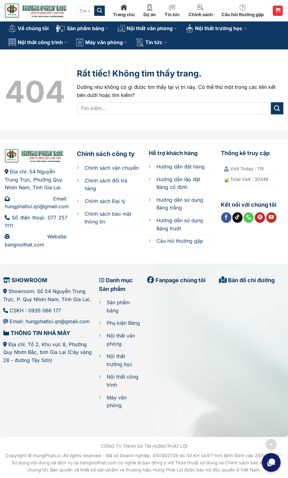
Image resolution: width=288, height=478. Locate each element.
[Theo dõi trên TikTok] (237, 217)
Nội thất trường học (216, 28)
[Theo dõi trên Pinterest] (260, 217)
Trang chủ (124, 10)
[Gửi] (99, 11)
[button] (278, 11)
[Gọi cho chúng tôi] (249, 217)
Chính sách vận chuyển (112, 168)
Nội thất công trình (37, 42)
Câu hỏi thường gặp (242, 10)
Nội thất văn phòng (147, 28)
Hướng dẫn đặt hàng (180, 166)
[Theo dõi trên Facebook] (226, 217)
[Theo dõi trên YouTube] (271, 217)
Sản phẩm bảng (82, 28)
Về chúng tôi (28, 28)
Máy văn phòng (101, 42)
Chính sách (202, 10)
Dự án (149, 10)
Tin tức (172, 10)
